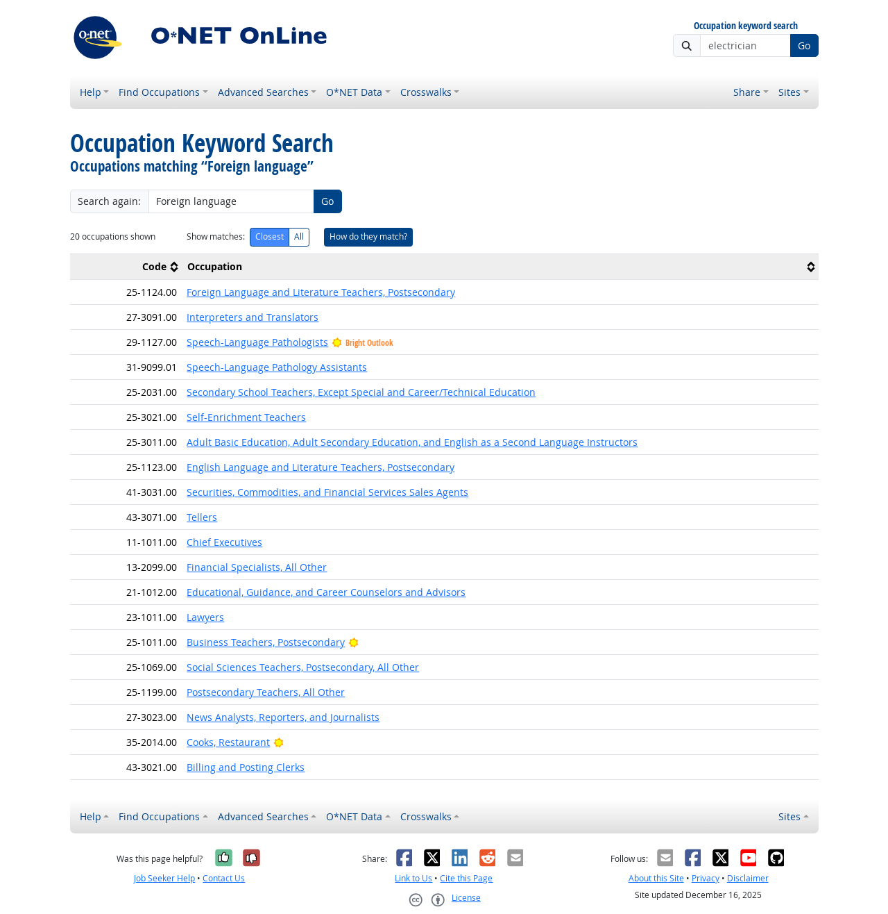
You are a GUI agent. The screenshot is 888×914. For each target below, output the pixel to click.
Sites (789, 92)
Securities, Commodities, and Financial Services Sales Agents (327, 492)
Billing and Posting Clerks (246, 767)
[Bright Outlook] (353, 642)
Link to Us (413, 878)
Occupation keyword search (746, 26)
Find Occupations (159, 92)
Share (746, 92)
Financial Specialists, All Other (257, 567)
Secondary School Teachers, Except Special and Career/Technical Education (361, 392)
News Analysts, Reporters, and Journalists (283, 717)
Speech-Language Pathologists (257, 342)
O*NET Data (354, 92)
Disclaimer (748, 878)
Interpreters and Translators (252, 317)
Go (804, 45)
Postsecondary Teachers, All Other (266, 692)
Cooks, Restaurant (228, 742)
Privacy (705, 878)
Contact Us (224, 878)
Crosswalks (426, 92)
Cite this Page (466, 878)
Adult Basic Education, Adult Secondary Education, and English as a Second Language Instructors (412, 442)
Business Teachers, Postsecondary (266, 642)
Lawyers (205, 617)
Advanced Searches (263, 92)
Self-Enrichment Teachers (246, 417)
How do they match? (368, 236)
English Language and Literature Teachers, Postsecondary (320, 467)
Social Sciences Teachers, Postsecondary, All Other (303, 667)
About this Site (656, 878)
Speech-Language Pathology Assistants (277, 367)
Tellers (202, 517)
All (299, 236)
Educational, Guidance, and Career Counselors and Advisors (326, 592)
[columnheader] (126, 266)
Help (90, 92)
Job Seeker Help (164, 878)
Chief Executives (224, 542)
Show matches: (216, 236)
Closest (269, 236)
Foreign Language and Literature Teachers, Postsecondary (321, 292)
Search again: (109, 201)
